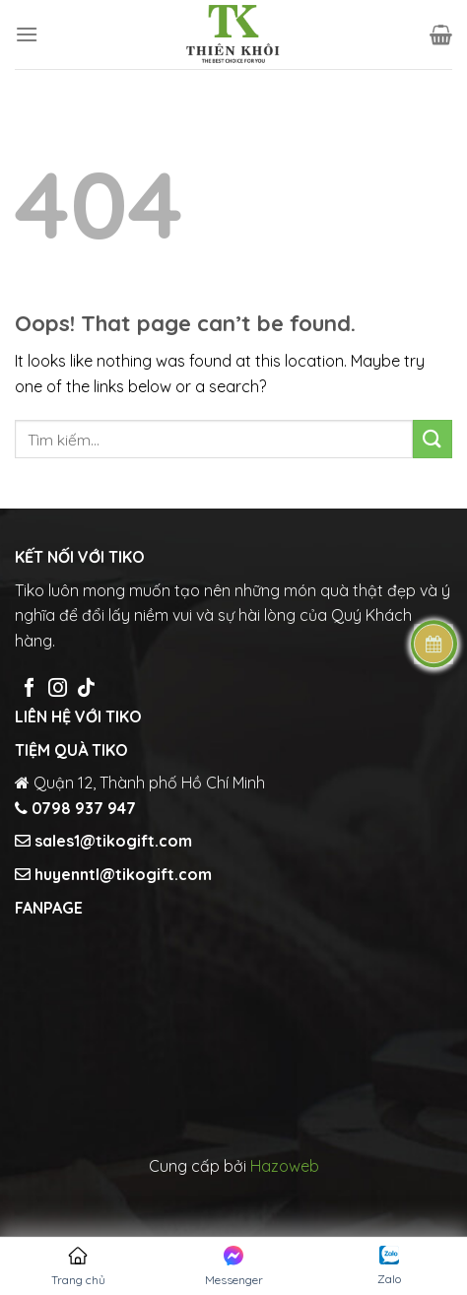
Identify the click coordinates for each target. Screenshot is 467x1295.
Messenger (234, 1266)
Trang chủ (78, 1266)
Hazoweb (284, 1166)
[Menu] (26, 34)
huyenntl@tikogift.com (121, 874)
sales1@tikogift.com (111, 841)
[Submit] (432, 439)
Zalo (389, 1266)
